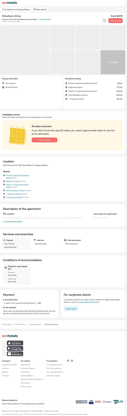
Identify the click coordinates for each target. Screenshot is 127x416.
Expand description (12, 221)
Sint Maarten (20, 324)
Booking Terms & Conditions (32, 379)
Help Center (25, 365)
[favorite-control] (104, 20)
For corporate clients (55, 372)
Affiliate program (53, 376)
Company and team (9, 365)
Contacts (5, 368)
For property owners (54, 365)
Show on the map (45, 19)
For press (5, 376)
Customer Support (28, 368)
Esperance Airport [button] (13, 181)
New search (41, 9)
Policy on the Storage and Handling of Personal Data (22, 411)
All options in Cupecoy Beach (17, 9)
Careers (5, 372)
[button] (25, 49)
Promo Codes (26, 387)
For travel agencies (54, 368)
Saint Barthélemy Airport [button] (15, 190)
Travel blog (25, 372)
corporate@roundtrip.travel (88, 302)
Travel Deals (25, 383)
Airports (6, 171)
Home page (7, 324)
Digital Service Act (51, 411)
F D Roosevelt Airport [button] (14, 197)
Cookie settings (27, 376)
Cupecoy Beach (35, 324)
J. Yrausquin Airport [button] (13, 194)
